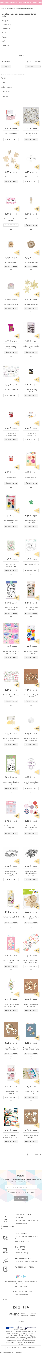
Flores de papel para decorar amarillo (31, 739)
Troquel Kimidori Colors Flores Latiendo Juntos (31, 1049)
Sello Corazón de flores (31, 564)
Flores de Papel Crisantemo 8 (31, 434)
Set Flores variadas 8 (31, 263)
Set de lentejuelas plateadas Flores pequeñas (11, 873)
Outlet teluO (5, 96)
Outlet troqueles (6, 87)
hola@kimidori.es (23, 1294)
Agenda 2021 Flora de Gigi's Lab (31, 1092)
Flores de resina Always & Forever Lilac (31, 783)
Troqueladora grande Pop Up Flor (31, 521)
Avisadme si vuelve (11, 139)
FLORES (3, 78)
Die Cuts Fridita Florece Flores (11, 696)
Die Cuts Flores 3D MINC (11, 917)
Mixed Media (6, 29)
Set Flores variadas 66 (31, 177)
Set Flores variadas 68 (31, 219)
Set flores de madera (31, 304)
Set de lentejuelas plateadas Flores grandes (31, 873)
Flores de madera (11, 177)
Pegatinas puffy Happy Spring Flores (11, 652)
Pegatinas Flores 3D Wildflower (31, 652)
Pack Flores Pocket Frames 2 (31, 608)
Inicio (2, 8)
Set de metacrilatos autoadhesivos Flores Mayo (31, 828)
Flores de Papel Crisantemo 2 (11, 478)
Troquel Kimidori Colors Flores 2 (11, 961)
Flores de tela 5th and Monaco (11, 1092)
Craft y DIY (5, 41)
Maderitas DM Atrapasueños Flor (11, 347)
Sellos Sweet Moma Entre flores (11, 608)
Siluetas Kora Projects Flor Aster (31, 696)
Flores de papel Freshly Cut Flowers (11, 739)
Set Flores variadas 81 (11, 304)
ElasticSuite (19, 1352)
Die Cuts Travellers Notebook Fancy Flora (10, 1136)
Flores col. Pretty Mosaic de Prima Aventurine (11, 1005)
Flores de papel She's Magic (31, 478)
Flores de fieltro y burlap (31, 390)
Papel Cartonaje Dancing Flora (10, 565)
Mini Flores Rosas (11, 133)
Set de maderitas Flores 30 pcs (31, 918)
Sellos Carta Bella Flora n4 (11, 783)
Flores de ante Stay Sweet (10, 521)
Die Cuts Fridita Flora (11, 390)
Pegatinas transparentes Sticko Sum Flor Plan (31, 961)
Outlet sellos (5, 92)
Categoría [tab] (5, 21)
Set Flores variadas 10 (11, 263)
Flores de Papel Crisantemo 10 (11, 434)
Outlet (3, 82)
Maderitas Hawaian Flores (31, 134)
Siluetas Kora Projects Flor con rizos (11, 1049)
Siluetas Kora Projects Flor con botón (31, 1005)
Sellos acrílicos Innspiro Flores (31, 347)
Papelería (5, 33)
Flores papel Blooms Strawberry (11, 220)
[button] (11, 143)
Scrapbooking (6, 24)
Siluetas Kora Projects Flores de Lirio (31, 1136)
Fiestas (4, 37)
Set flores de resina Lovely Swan (10, 827)
